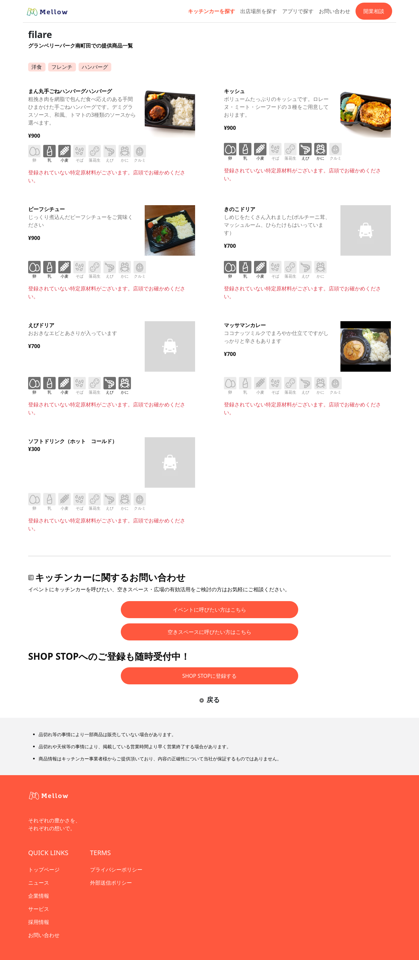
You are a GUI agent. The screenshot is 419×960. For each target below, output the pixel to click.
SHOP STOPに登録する (209, 675)
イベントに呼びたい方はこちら (209, 609)
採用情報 (38, 922)
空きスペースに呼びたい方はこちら (209, 632)
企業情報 (38, 895)
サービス (38, 908)
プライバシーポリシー (116, 869)
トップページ (44, 869)
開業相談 (373, 11)
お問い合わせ (334, 11)
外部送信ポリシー (111, 882)
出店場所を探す (258, 11)
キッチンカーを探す (211, 11)
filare (40, 34)
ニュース (38, 882)
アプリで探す (298, 11)
